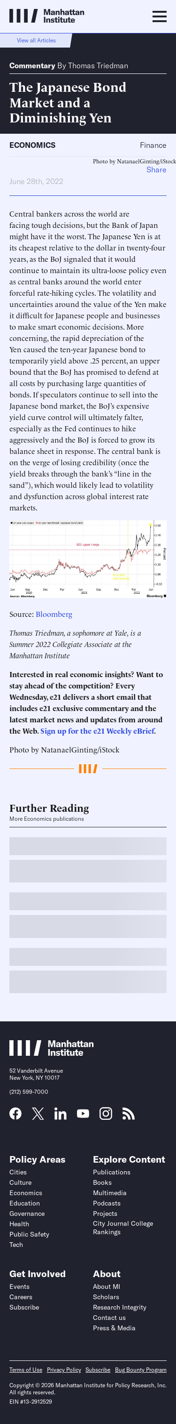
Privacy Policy (64, 1369)
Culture (20, 1182)
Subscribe (24, 1307)
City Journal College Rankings (123, 1227)
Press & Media (114, 1328)
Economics (32, 145)
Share (156, 169)
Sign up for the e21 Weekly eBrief (96, 730)
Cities (18, 1172)
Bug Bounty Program (141, 1369)
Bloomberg (54, 613)
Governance (27, 1213)
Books (102, 1182)
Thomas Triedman (98, 65)
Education (24, 1203)
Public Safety (29, 1234)
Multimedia (110, 1193)
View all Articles (36, 40)
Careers (20, 1297)
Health (19, 1224)
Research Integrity (119, 1307)
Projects (105, 1213)
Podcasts (107, 1203)
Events (19, 1286)
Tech (16, 1244)
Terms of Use (25, 1369)
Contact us (109, 1317)
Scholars (106, 1297)
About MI (106, 1286)
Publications (111, 1172)
